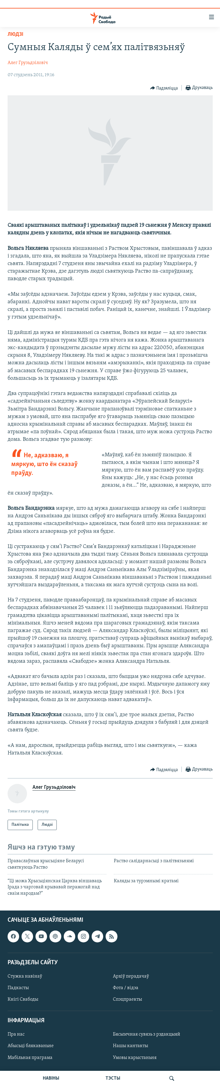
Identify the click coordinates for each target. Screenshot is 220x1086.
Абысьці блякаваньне (31, 1046)
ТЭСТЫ (113, 1078)
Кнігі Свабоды (23, 999)
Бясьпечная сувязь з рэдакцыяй (146, 1034)
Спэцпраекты (127, 999)
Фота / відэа (125, 988)
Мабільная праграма (30, 1057)
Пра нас (16, 1034)
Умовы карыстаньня (135, 1057)
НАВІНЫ (51, 1078)
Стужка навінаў (25, 976)
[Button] (164, 88)
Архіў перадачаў (131, 976)
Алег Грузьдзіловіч (28, 62)
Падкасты (18, 988)
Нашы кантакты (130, 1046)
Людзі (15, 34)
